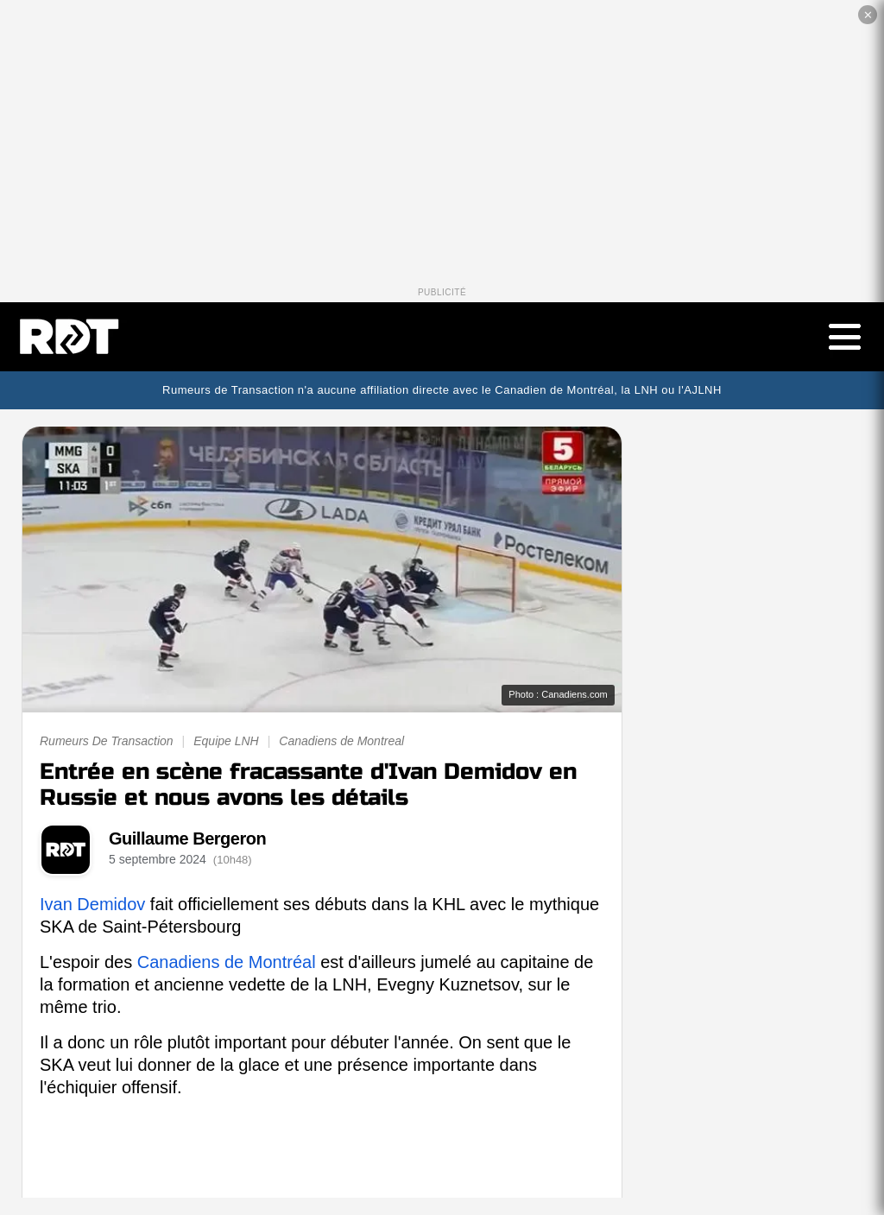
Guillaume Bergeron (187, 838)
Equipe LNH (226, 741)
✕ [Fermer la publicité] (868, 15)
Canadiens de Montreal (341, 741)
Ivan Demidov (92, 904)
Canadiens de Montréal (226, 961)
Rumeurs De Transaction (107, 741)
